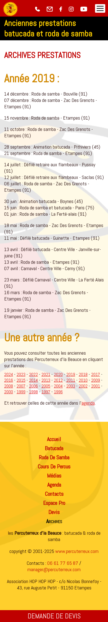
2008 (8, 386)
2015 (21, 380)
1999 (21, 392)
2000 (8, 392)
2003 (70, 386)
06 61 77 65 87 (62, 563)
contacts (54, 493)
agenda (88, 403)
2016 (8, 380)
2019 (70, 374)
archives (54, 521)
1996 (58, 392)
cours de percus (54, 466)
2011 (70, 380)
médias (54, 475)
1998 (33, 392)
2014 (33, 380)
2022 (33, 374)
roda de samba (54, 457)
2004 (58, 386)
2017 (95, 374)
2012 (58, 380)
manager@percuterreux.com (54, 569)
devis (54, 512)
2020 (58, 374)
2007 (21, 386)
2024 (8, 374)
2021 (45, 374)
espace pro (54, 503)
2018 (83, 374)
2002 (83, 386)
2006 (33, 386)
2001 (95, 386)
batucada (54, 448)
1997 (45, 392)
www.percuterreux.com (77, 551)
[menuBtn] (100, 8)
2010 (83, 380)
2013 (45, 380)
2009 (95, 380)
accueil (54, 439)
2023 (21, 374)
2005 (45, 386)
